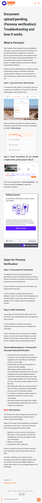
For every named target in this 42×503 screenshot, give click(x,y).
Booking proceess (10, 483)
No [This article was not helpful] (23, 494)
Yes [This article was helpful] (20, 494)
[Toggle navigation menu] (38, 3)
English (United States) (12, 499)
